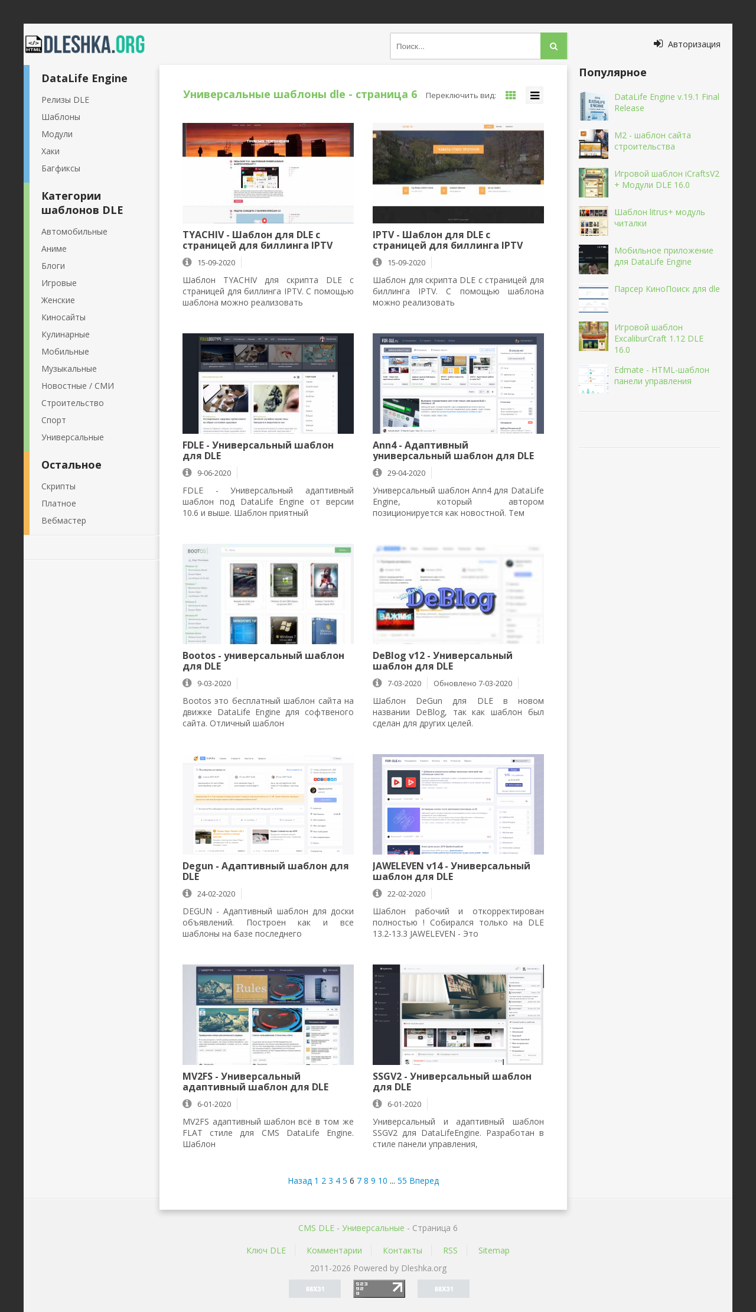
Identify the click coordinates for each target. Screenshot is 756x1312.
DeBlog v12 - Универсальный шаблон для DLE (443, 660)
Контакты (402, 1250)
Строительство (72, 402)
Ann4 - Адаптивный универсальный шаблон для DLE (453, 450)
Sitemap (494, 1250)
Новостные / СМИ (77, 385)
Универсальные (72, 437)
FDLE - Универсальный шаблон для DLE (258, 450)
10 (382, 1180)
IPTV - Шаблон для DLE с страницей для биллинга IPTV (448, 240)
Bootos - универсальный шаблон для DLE (263, 660)
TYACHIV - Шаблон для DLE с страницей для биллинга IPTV (258, 240)
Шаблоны (60, 116)
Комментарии (334, 1250)
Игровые (59, 282)
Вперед (424, 1180)
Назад (300, 1180)
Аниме (54, 248)
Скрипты (58, 486)
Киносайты (63, 317)
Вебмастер (63, 520)
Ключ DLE (266, 1250)
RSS (450, 1250)
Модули (57, 133)
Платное (58, 503)
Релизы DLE (65, 99)
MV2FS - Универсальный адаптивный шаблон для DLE (255, 1081)
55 (402, 1180)
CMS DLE (316, 1227)
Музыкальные (69, 368)
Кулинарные (65, 334)
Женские (58, 300)
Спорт (53, 420)
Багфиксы (60, 168)
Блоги (53, 265)
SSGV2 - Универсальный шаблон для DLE (452, 1081)
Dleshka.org (91, 44)
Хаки (50, 151)
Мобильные (65, 351)
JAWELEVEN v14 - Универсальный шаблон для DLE (451, 871)
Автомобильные (74, 231)
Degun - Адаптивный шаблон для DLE (266, 871)
